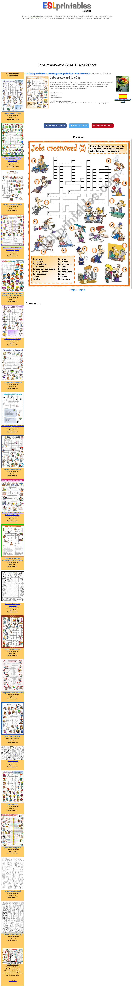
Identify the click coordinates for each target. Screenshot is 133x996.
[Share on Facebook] (55, 125)
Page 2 (82, 290)
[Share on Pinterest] (103, 125)
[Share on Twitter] (79, 125)
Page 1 (73, 290)
